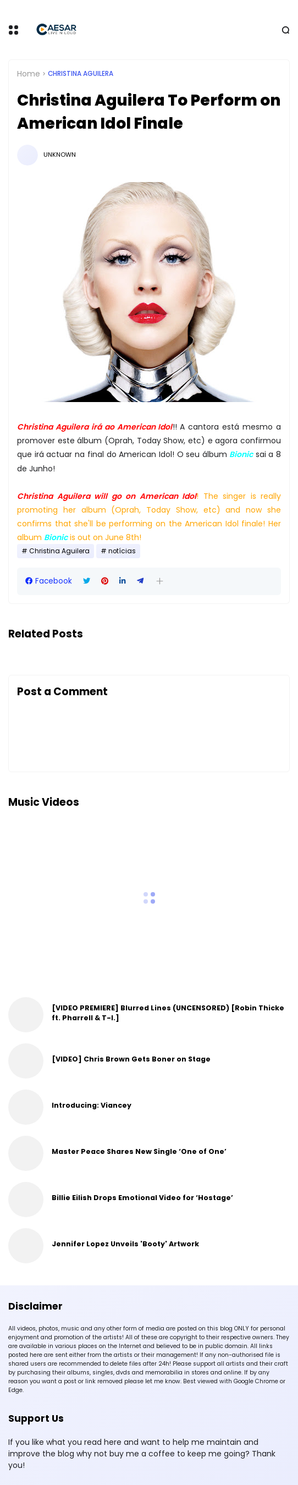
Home (28, 73)
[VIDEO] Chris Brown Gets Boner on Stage (131, 1059)
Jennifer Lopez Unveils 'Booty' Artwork (125, 1243)
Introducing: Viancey (91, 1105)
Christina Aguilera (80, 73)
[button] (159, 581)
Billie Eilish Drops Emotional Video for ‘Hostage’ (142, 1197)
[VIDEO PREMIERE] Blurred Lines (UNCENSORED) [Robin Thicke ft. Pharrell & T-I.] (168, 1012)
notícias (122, 551)
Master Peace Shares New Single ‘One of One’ (139, 1151)
